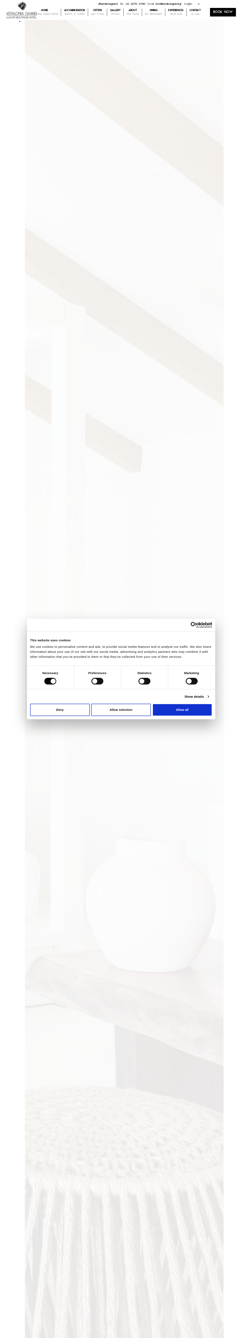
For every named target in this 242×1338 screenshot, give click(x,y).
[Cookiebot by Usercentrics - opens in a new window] (193, 625)
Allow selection (121, 709)
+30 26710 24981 (135, 5)
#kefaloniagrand (108, 5)
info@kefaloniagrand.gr (169, 5)
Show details (194, 696)
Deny (60, 709)
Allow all (182, 709)
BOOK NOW (223, 13)
